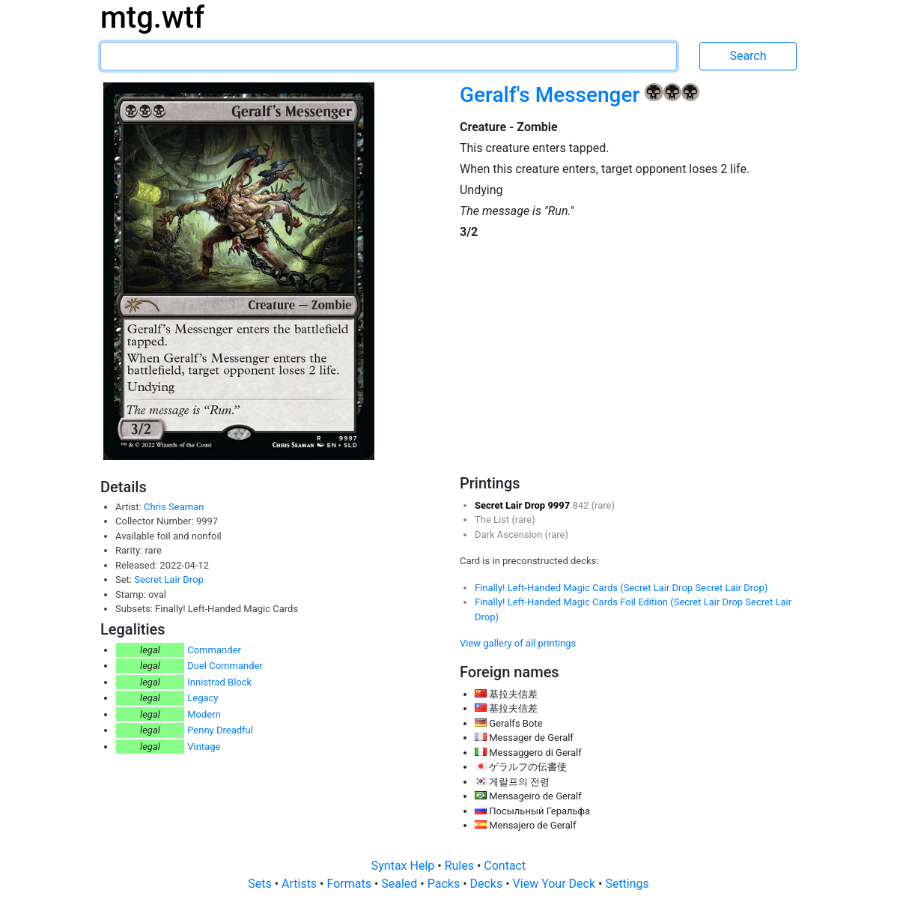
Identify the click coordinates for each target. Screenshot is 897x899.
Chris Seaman (174, 506)
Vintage (203, 746)
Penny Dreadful (220, 730)
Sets (261, 884)
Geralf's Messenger (552, 94)
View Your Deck (555, 884)
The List (493, 519)
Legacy (202, 697)
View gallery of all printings (518, 643)
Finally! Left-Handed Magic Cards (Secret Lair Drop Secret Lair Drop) (621, 587)
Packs (445, 884)
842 (581, 505)
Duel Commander (225, 665)
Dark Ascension (510, 534)
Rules (461, 866)
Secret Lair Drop (168, 579)
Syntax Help (404, 866)
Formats (350, 884)
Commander (214, 650)
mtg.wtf (152, 17)
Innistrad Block (219, 682)
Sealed (400, 884)
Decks (488, 884)
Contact (505, 866)
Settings (626, 884)
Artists (301, 884)
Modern (204, 714)
